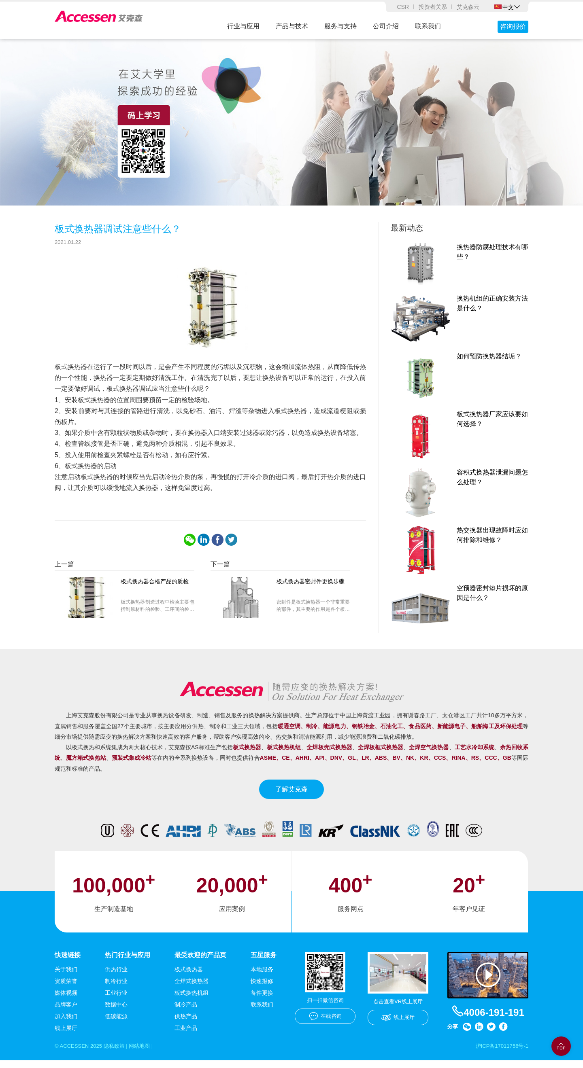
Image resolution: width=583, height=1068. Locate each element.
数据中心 (116, 1012)
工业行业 (116, 1000)
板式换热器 (188, 976)
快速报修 (262, 988)
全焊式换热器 (191, 988)
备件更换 (262, 1000)
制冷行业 (116, 988)
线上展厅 (66, 1035)
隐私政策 (118, 1053)
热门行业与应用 (127, 961)
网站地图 (145, 1053)
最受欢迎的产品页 (200, 961)
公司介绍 (386, 26)
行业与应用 (243, 26)
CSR (403, 7)
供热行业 (116, 976)
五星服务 (264, 961)
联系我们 (428, 26)
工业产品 (185, 1035)
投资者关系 (433, 7)
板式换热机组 (191, 1000)
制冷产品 (185, 1012)
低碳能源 (116, 1023)
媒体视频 (66, 1000)
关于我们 (66, 976)
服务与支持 (340, 26)
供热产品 (185, 1023)
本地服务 (262, 976)
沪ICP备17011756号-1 (500, 1053)
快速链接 (68, 961)
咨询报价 (513, 26)
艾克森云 (468, 7)
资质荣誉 (66, 988)
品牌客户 (66, 1012)
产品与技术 (292, 26)
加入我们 (66, 1023)
